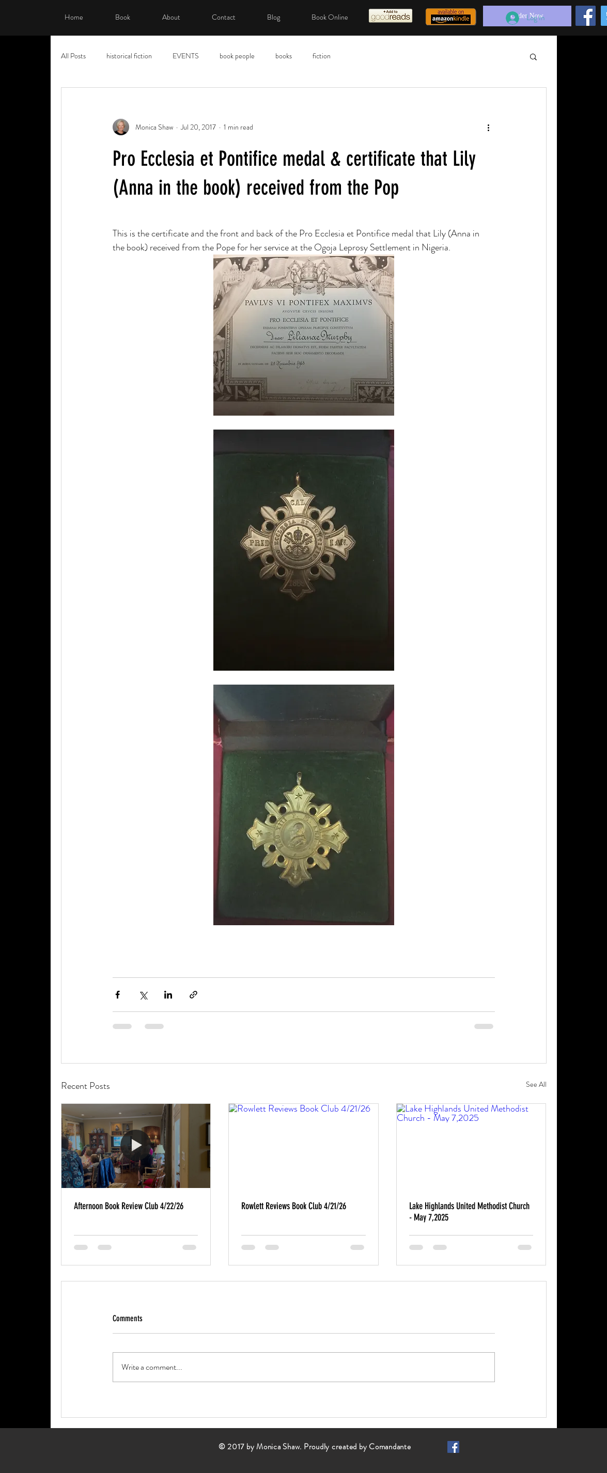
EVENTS (186, 56)
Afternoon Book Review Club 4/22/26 (128, 1206)
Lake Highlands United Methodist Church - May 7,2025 (469, 1211)
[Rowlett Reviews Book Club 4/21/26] (303, 1145)
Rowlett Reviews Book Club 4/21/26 (293, 1206)
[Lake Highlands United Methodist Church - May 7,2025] (471, 1145)
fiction (322, 56)
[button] (533, 56)
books (283, 56)
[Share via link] (193, 995)
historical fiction (129, 56)
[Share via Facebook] (117, 995)
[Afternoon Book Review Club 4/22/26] (136, 1145)
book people (237, 56)
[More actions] (489, 127)
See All (536, 1084)
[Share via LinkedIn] (168, 995)
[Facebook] (585, 16)
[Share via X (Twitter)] (143, 995)
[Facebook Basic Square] (453, 1447)
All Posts (73, 56)
